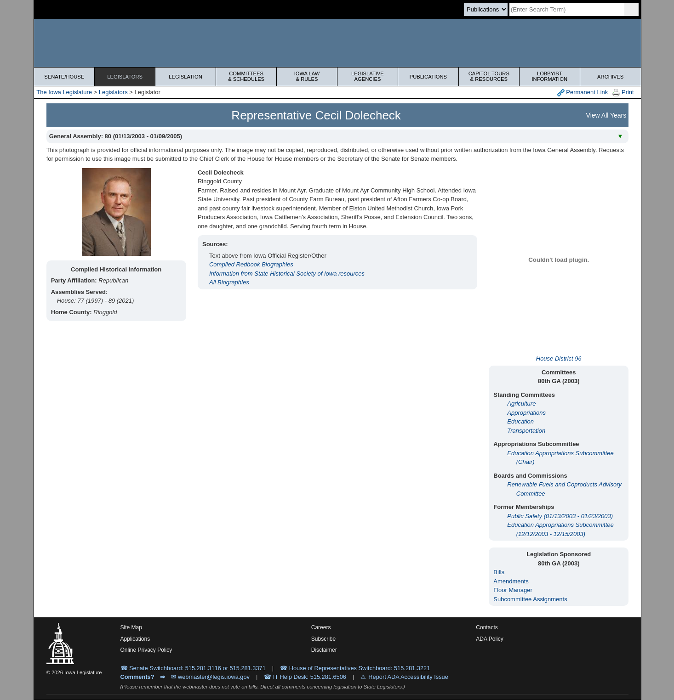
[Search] (566, 9)
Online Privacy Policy (146, 650)
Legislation (185, 76)
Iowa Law (307, 76)
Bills (498, 572)
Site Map (131, 627)
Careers (321, 627)
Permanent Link (582, 92)
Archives (610, 76)
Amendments (511, 581)
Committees (246, 76)
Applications (135, 639)
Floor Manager (512, 590)
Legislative (367, 76)
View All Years (606, 115)
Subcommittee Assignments (530, 599)
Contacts (486, 627)
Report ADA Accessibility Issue (408, 676)
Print (623, 92)
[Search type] (486, 9)
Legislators (125, 76)
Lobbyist (550, 76)
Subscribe (323, 639)
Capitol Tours (489, 76)
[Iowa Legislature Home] (337, 43)
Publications (428, 76)
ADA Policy (489, 639)
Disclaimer (324, 650)
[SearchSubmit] (631, 9)
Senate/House (64, 76)
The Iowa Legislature (64, 92)
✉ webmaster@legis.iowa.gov (210, 676)
